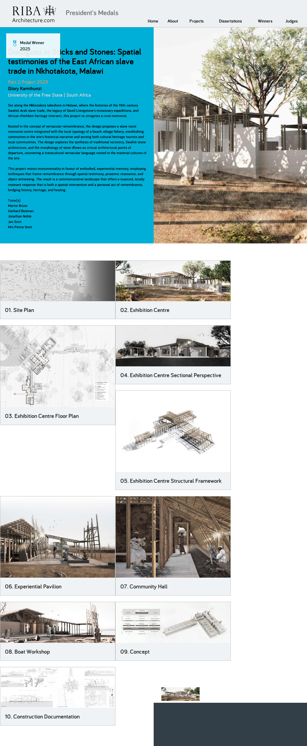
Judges (291, 21)
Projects (196, 21)
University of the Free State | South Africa (49, 95)
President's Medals (92, 12)
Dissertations (230, 21)
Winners (265, 21)
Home (153, 21)
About (173, 21)
